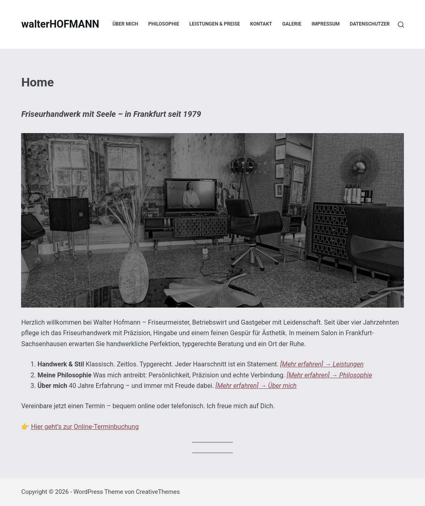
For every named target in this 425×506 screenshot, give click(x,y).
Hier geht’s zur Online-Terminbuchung (85, 427)
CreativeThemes (158, 491)
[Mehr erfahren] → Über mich (256, 386)
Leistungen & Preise (214, 24)
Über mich (125, 24)
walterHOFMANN (60, 24)
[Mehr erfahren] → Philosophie (329, 375)
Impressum (325, 24)
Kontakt (261, 24)
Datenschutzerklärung (381, 24)
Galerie (291, 24)
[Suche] (401, 25)
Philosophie (163, 24)
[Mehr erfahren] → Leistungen (322, 364)
